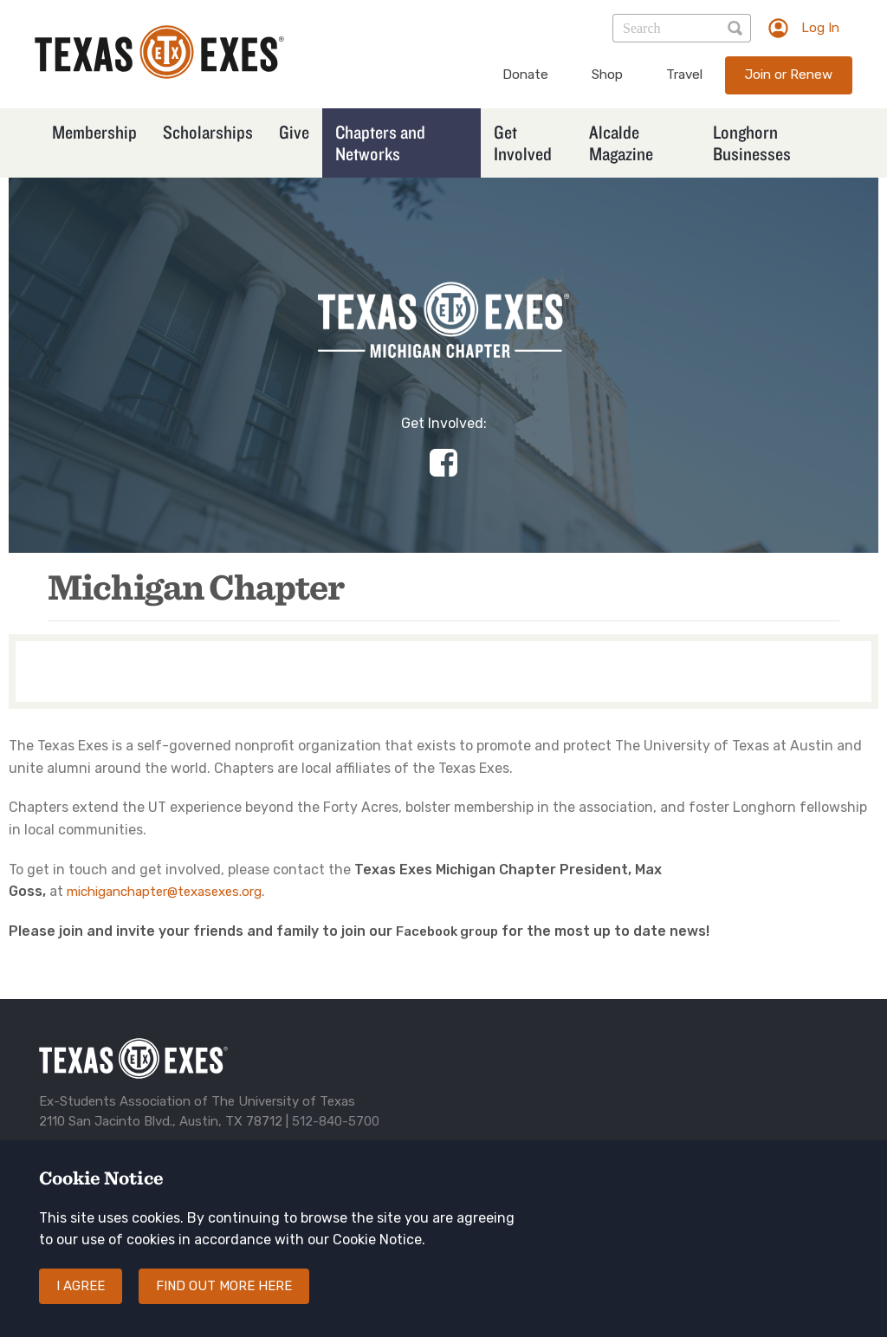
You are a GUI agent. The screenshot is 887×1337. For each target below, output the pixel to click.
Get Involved (523, 142)
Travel (684, 74)
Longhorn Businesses (752, 142)
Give (294, 131)
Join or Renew (788, 74)
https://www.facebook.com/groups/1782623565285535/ (443, 463)
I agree (80, 1300)
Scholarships (208, 131)
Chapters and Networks (380, 142)
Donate (525, 74)
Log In (820, 28)
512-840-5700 (335, 1121)
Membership (94, 131)
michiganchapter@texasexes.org (164, 891)
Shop (607, 74)
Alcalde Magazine (621, 142)
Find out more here (224, 1300)
